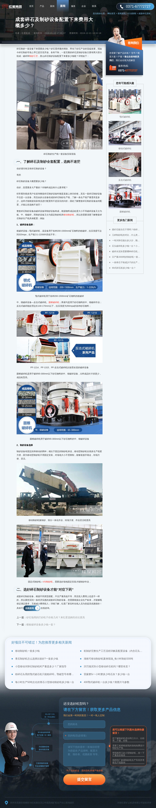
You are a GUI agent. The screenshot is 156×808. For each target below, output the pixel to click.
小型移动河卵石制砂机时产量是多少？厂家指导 (40, 666)
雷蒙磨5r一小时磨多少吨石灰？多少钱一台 (107, 674)
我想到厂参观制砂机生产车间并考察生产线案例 (128, 761)
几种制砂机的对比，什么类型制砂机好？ (126, 235)
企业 (84, 6)
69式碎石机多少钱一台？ (124, 268)
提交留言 (84, 779)
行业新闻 (133, 13)
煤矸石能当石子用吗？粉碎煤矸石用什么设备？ (126, 229)
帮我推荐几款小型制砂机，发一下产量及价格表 (128, 754)
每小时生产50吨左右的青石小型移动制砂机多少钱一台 (44, 682)
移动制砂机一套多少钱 (27, 651)
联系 (94, 6)
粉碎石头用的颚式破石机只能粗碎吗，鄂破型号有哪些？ (45, 674)
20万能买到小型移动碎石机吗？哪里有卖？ (107, 666)
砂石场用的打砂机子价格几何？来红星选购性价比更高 (55, 617)
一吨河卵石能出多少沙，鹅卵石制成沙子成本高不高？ (126, 240)
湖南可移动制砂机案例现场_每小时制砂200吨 (108, 658)
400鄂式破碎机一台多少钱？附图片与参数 (106, 682)
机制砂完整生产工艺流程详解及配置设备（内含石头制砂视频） (114, 651)
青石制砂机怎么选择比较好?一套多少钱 (36, 658)
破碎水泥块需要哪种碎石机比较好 (126, 251)
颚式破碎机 (125, 117)
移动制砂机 (69, 214)
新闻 (62, 6)
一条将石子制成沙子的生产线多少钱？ (126, 262)
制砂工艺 (33, 56)
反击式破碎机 (125, 180)
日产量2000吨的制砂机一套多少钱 (126, 257)
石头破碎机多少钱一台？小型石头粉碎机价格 (126, 246)
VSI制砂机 (48, 581)
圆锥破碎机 (54, 302)
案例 (52, 6)
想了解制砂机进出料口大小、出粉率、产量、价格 (128, 739)
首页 (31, 6)
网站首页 (112, 13)
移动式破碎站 (125, 148)
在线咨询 (29, 608)
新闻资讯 (123, 13)
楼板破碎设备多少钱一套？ (41, 624)
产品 (42, 6)
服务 (73, 6)
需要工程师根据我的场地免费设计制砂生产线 (128, 746)
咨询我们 (133, 42)
